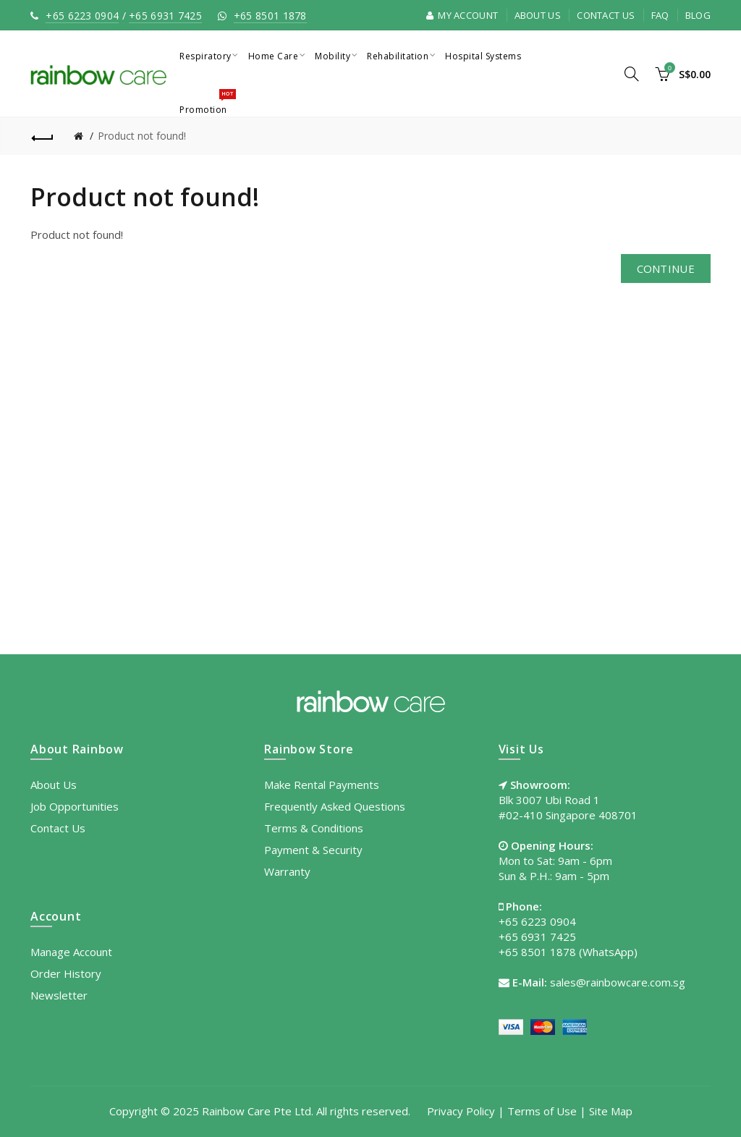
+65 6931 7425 (165, 15)
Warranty (287, 871)
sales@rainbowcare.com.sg (617, 982)
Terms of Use (542, 1111)
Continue (666, 268)
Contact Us (606, 15)
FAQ (660, 15)
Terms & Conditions (313, 828)
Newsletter (59, 995)
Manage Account (71, 951)
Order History (65, 973)
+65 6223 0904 (82, 15)
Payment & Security (313, 849)
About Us (538, 15)
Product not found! (142, 136)
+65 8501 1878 (270, 15)
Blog (698, 15)
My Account (462, 15)
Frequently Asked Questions (334, 806)
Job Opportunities (74, 806)
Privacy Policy (461, 1111)
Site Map (610, 1111)
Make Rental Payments (321, 784)
